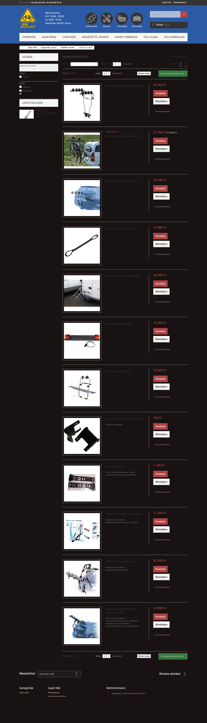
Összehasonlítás (162, 111)
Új (25, 77)
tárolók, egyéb (30, 136)
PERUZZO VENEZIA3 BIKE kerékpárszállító (121, 611)
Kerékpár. (29, 37)
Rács (181, 64)
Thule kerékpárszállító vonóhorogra (125, 86)
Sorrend (66, 64)
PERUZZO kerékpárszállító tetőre (124, 514)
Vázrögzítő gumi (114, 466)
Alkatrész (49, 37)
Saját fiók (54, 688)
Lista (186, 64)
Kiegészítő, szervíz (95, 37)
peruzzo (28, 95)
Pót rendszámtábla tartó (119, 323)
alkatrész (28, 132)
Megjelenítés (106, 64)
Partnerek (137, 26)
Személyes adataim (56, 704)
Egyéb (27, 87)
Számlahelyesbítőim (57, 696)
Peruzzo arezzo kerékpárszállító (123, 276)
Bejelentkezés (180, 2)
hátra (26, 128)
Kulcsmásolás (174, 37)
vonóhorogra (29, 125)
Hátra (26, 146)
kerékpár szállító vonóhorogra (122, 181)
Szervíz (106, 26)
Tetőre (27, 154)
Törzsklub (122, 26)
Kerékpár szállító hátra (118, 371)
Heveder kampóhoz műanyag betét (125, 419)
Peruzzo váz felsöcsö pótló (120, 228)
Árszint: (22, 108)
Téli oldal (150, 37)
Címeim (51, 700)
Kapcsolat (166, 2)
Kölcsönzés (91, 26)
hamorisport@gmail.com (128, 704)
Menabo (27, 91)
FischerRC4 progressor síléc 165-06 (47, 178)
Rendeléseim (54, 693)
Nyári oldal (24, 693)
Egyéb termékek (126, 37)
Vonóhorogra (29, 150)
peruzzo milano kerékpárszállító (123, 136)
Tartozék (69, 37)
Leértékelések (32, 167)
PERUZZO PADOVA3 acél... (121, 561)
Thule (26, 99)
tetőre (26, 121)
